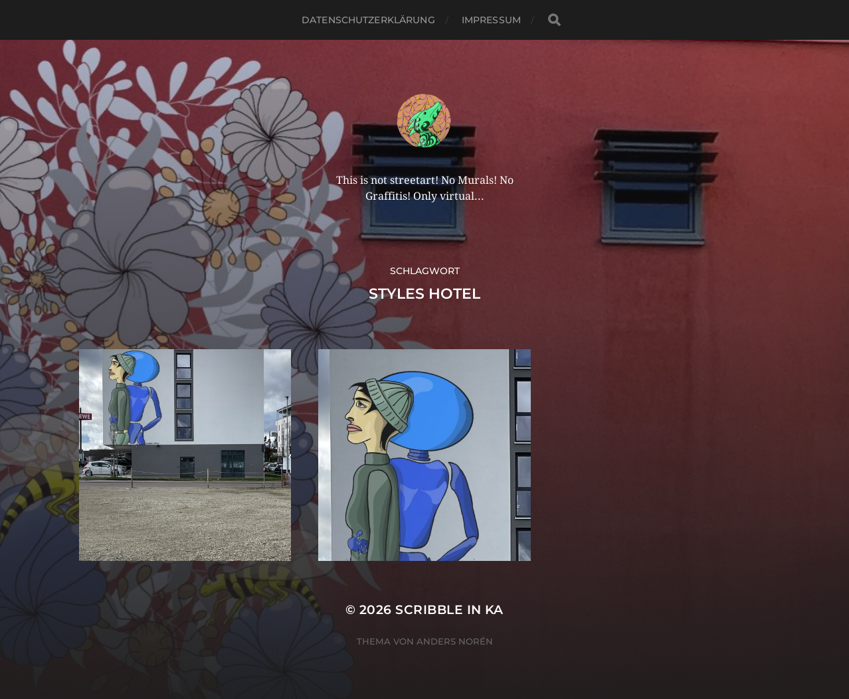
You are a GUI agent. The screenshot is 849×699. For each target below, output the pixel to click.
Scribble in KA (449, 609)
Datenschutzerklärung (368, 20)
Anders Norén (455, 641)
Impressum (491, 20)
